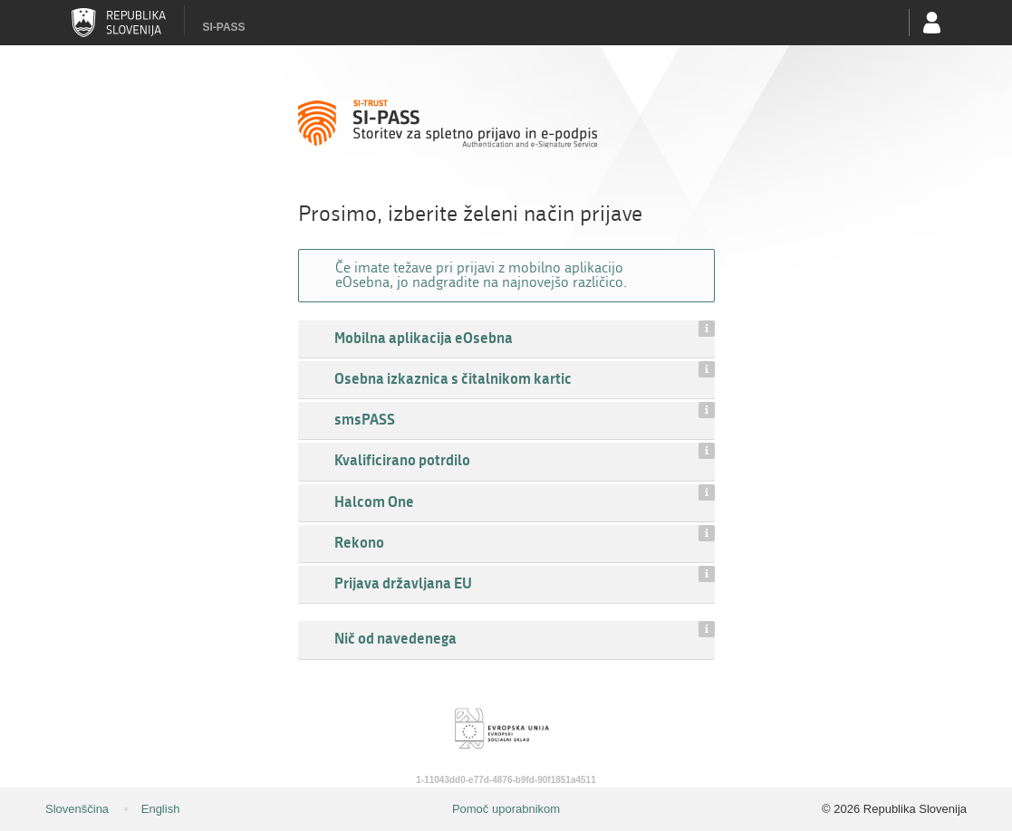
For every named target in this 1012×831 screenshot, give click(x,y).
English (160, 809)
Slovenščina (77, 809)
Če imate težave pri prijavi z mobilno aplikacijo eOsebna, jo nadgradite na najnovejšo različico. (481, 275)
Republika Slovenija (119, 22)
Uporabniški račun (932, 22)
